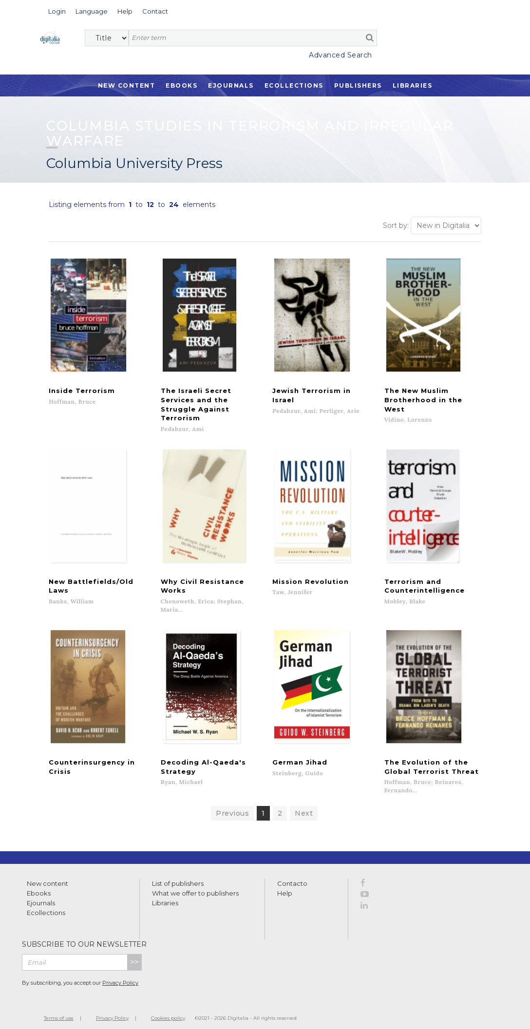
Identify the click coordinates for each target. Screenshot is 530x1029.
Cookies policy (168, 1010)
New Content (126, 85)
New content (47, 875)
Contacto (292, 875)
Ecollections (294, 85)
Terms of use (59, 1010)
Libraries (413, 85)
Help (284, 885)
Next (304, 805)
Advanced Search (340, 55)
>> (134, 954)
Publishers (358, 85)
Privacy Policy (120, 975)
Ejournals (231, 85)
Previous (232, 805)
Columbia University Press (134, 163)
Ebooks (181, 85)
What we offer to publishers (195, 885)
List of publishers (178, 875)
